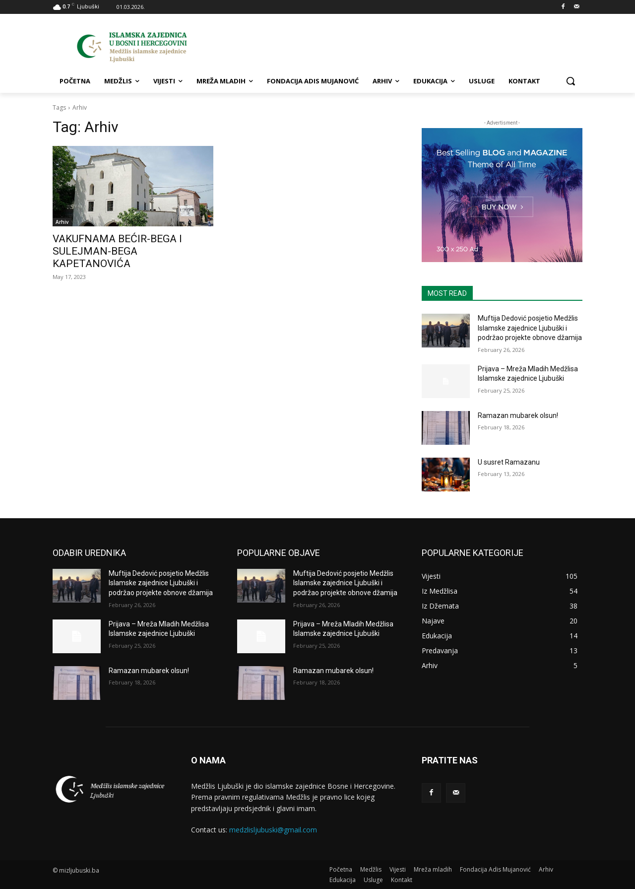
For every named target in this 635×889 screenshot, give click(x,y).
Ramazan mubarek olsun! (518, 415)
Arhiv (62, 221)
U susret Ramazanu (509, 462)
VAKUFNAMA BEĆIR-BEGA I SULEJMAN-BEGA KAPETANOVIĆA (117, 251)
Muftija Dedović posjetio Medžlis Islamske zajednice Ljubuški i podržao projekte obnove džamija (530, 328)
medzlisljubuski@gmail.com (273, 829)
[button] (570, 81)
